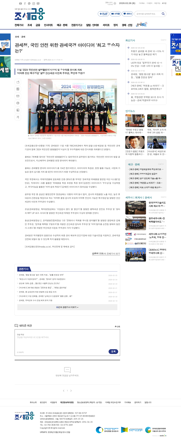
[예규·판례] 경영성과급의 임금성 (143, 173)
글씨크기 (18, 117)
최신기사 (130, 40)
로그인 (164, 3)
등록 (113, 351)
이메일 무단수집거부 (113, 402)
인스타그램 (34, 4)
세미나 (127, 13)
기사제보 (141, 3)
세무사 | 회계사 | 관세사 (138, 197)
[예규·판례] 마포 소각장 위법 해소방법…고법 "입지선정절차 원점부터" (146, 187)
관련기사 (23, 269)
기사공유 (18, 82)
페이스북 (25, 4)
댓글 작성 (20, 334)
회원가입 (157, 3)
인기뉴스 (130, 111)
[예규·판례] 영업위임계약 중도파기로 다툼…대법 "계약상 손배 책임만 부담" (146, 169)
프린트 (18, 103)
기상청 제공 (110, 4)
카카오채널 (29, 4)
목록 (18, 89)
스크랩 (18, 110)
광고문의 (43, 402)
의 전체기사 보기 (106, 253)
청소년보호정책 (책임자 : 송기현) (89, 402)
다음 (71, 390)
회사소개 (33, 402)
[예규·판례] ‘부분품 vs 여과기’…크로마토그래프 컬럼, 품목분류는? (146, 182)
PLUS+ (103, 13)
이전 (63, 390)
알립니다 (148, 402)
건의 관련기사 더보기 (67, 307)
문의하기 (137, 402)
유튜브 (20, 4)
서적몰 (115, 13)
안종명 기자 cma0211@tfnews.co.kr (28, 59)
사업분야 (53, 402)
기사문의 (149, 3)
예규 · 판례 (134, 164)
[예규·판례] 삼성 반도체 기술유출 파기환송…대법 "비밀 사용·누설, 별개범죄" (146, 178)
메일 (18, 96)
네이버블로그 (38, 4)
